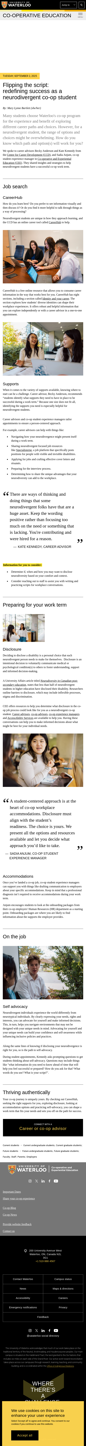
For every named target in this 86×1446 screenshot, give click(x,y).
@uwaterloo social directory (43, 1335)
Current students (11, 1145)
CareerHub (55, 222)
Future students (10, 1151)
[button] (68, 5)
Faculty (6, 1156)
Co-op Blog (9, 1207)
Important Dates (12, 1191)
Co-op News (10, 1214)
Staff (13, 1156)
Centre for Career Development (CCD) (29, 154)
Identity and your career (55, 298)
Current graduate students (68, 1145)
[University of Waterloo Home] (16, 4)
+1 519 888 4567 (45, 1261)
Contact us (9, 1231)
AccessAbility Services (20, 717)
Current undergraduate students (39, 1145)
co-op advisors (39, 713)
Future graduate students (66, 1151)
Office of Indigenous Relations (60, 1366)
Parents (21, 1156)
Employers (32, 1156)
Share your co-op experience (19, 1198)
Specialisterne (24, 450)
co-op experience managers (64, 713)
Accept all (24, 1435)
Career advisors (21, 713)
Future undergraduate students (37, 1151)
